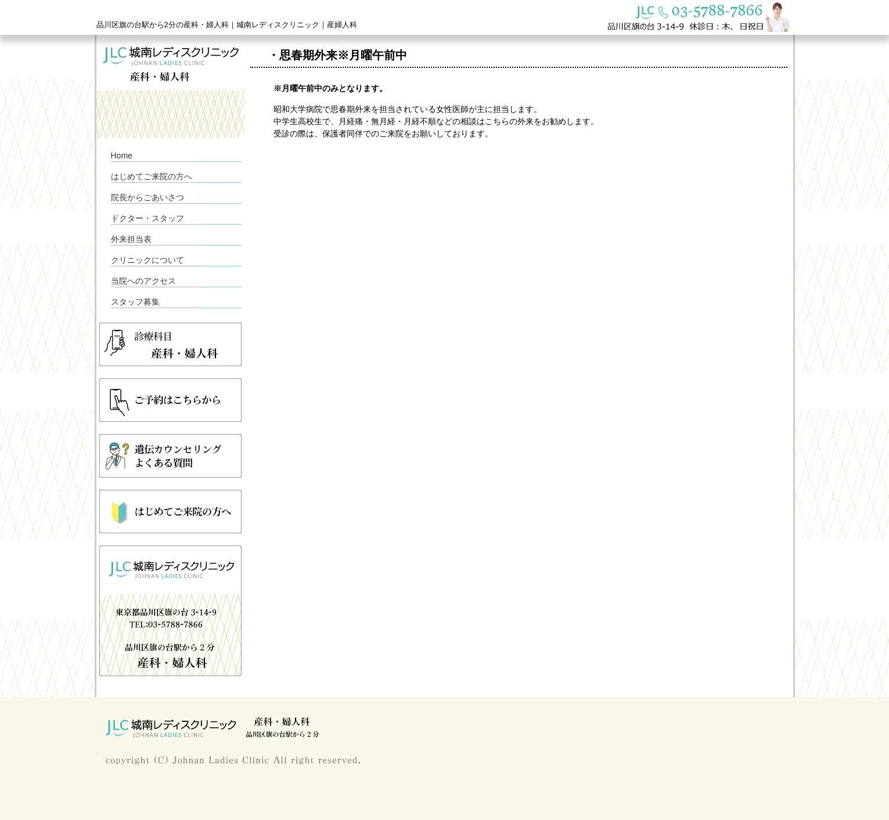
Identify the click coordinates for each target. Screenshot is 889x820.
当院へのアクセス (143, 281)
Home (121, 155)
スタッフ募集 (135, 301)
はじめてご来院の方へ (151, 176)
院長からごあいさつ (147, 197)
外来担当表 (131, 239)
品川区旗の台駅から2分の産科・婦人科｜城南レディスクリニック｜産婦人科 (226, 24)
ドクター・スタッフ (147, 218)
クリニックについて (147, 260)
